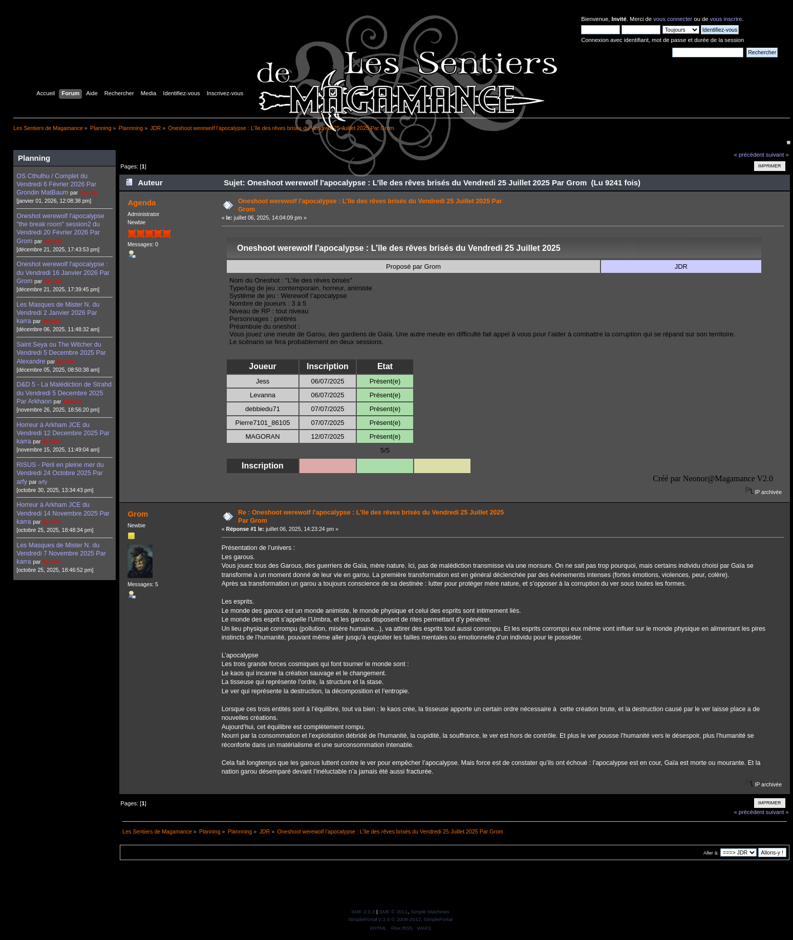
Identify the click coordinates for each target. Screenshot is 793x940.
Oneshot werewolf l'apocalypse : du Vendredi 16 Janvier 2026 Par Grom (63, 272)
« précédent (749, 155)
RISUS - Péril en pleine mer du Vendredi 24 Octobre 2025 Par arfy (59, 473)
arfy (43, 482)
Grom (137, 513)
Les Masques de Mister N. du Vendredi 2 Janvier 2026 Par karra (57, 313)
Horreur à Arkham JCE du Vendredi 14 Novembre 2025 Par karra (63, 513)
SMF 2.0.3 (363, 911)
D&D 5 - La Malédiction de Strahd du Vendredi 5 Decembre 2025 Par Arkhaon (64, 392)
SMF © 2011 (393, 911)
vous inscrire (726, 19)
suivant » (777, 155)
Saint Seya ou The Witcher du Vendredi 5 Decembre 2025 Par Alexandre (61, 353)
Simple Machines (430, 911)
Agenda (88, 192)
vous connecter (672, 19)
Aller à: (711, 853)
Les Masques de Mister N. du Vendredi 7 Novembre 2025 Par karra (61, 553)
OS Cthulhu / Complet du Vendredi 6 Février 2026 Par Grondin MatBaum (56, 184)
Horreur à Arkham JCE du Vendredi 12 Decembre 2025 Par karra (63, 433)
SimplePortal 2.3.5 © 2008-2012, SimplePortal (400, 919)
